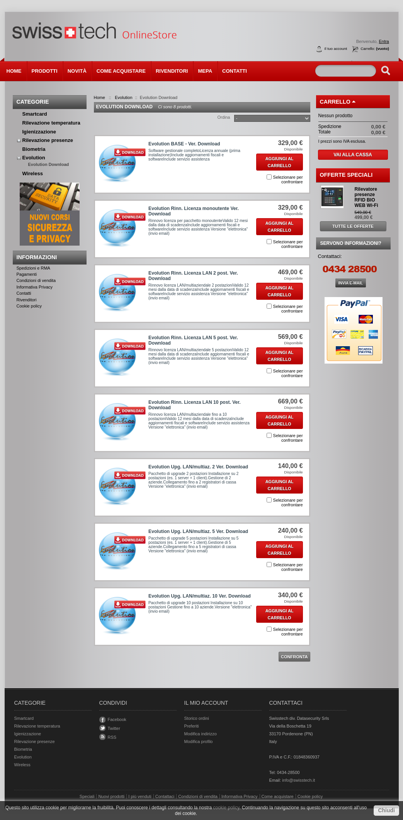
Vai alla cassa (352, 154)
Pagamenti (27, 274)
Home (14, 71)
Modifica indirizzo (200, 733)
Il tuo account (336, 48)
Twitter (114, 728)
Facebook (117, 719)
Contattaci (165, 796)
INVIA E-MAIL (350, 283)
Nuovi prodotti (111, 796)
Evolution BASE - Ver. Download (184, 144)
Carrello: (374, 48)
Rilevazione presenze (47, 140)
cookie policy (226, 807)
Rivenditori (172, 71)
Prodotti (43, 70)
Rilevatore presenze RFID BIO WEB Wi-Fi (366, 197)
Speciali (87, 796)
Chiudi (386, 810)
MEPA (205, 71)
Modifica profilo (198, 741)
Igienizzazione (39, 132)
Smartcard (34, 114)
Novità (77, 71)
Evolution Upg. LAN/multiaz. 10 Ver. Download (199, 596)
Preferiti (191, 726)
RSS (112, 737)
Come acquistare (121, 71)
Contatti (234, 71)
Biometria (34, 149)
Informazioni (37, 257)
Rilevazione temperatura (51, 123)
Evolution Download (48, 164)
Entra (384, 41)
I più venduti (139, 796)
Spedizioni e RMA (33, 268)
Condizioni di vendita (36, 280)
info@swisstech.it (298, 780)
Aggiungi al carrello (279, 162)
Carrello (335, 102)
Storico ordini (196, 718)
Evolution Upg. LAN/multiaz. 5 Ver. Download (198, 531)
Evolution (33, 158)
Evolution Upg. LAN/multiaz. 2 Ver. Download (198, 467)
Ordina (223, 117)
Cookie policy (29, 306)
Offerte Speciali (346, 175)
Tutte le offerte (353, 226)
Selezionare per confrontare (288, 179)
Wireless (32, 173)
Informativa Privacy (35, 287)
